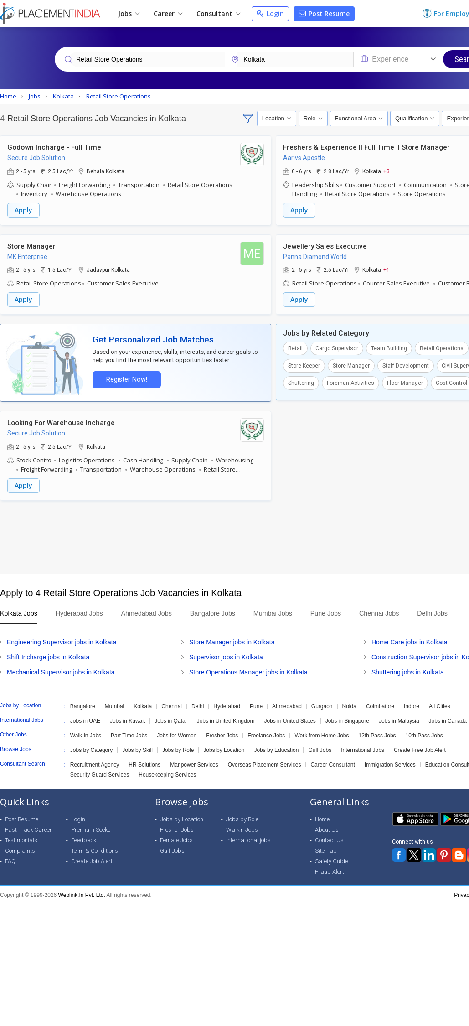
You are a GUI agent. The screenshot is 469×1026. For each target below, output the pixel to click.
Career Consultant (332, 763)
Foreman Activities (350, 382)
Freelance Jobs (266, 734)
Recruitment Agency (94, 763)
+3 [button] (386, 171)
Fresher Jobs (222, 734)
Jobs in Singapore (347, 719)
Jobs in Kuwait (127, 719)
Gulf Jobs (319, 748)
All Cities (439, 705)
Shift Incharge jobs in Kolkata (48, 655)
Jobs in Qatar (171, 719)
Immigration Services (390, 763)
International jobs (248, 838)
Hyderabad (226, 705)
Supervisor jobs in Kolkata (226, 655)
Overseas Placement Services (264, 763)
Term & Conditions (94, 849)
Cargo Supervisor (336, 348)
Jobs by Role (178, 748)
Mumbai (114, 705)
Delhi (197, 705)
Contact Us (329, 838)
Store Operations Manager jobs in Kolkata (248, 670)
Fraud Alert (329, 870)
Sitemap (326, 849)
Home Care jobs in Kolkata (409, 640)
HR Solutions (144, 763)
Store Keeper (304, 365)
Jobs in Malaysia (399, 719)
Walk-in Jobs (85, 734)
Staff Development (405, 365)
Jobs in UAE (85, 719)
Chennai (171, 705)
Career (168, 13)
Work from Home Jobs (321, 734)
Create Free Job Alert (420, 748)
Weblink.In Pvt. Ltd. (81, 894)
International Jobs (362, 748)
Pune (256, 705)
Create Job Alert (92, 859)
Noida (349, 705)
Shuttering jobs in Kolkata (407, 670)
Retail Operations (442, 348)
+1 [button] (386, 269)
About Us (327, 828)
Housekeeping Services (167, 773)
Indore (411, 705)
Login (270, 13)
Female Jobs (176, 838)
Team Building (389, 348)
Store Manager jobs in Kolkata (232, 640)
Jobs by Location (223, 748)
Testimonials (21, 838)
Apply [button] (23, 210)
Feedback (83, 838)
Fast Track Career (28, 828)
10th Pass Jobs (424, 734)
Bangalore (82, 705)
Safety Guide (331, 859)
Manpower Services (194, 763)
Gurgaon (322, 705)
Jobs (128, 13)
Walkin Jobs (242, 828)
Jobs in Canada (448, 719)
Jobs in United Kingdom (226, 719)
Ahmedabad (287, 705)
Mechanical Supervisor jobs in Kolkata (61, 670)
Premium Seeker (92, 828)
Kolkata (143, 705)
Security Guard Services (99, 773)
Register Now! (125, 379)
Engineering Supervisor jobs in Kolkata (61, 640)
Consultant (218, 13)
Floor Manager (405, 382)
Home (322, 817)
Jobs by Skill (137, 748)
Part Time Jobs (129, 734)
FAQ (10, 859)
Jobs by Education (276, 748)
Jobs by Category (91, 748)
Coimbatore (380, 705)
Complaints (20, 849)
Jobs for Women (176, 734)
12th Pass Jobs (377, 734)
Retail (295, 348)
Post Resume (324, 13)
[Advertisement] (233, 535)
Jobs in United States (289, 719)
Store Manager (351, 365)
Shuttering (301, 382)
